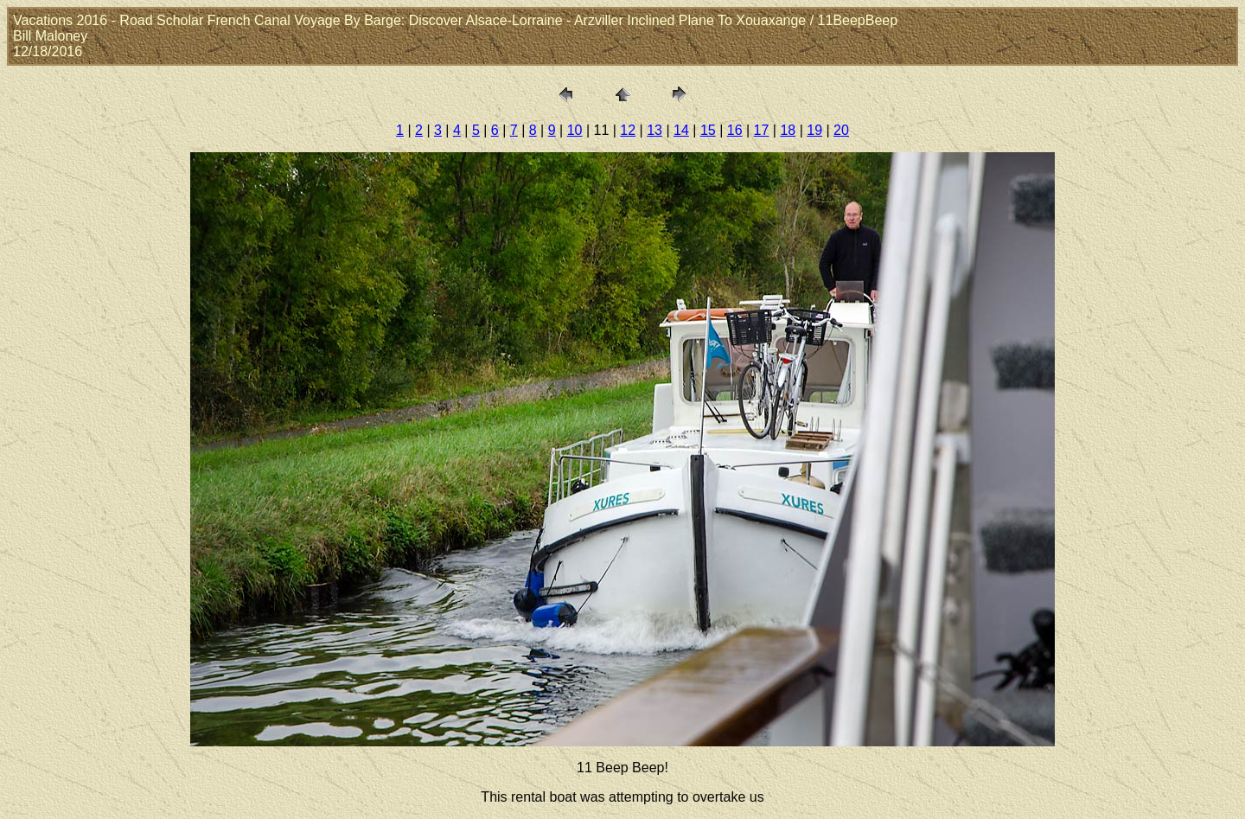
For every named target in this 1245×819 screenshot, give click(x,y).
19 (814, 130)
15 (708, 130)
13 (654, 130)
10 (575, 130)
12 (627, 130)
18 (787, 130)
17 (761, 130)
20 (841, 130)
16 (735, 130)
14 (681, 130)
